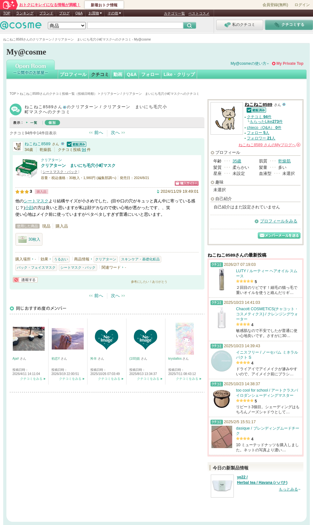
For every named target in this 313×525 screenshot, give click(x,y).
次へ (115, 132)
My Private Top (290, 63)
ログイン (302, 5)
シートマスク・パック (60, 172)
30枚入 (29, 239)
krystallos (175, 358)
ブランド (46, 13)
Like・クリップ (179, 74)
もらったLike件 (266, 121)
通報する (25, 279)
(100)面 (135, 358)
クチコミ (100, 74)
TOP (6, 13)
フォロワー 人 (261, 138)
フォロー (150, 74)
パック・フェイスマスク (36, 267)
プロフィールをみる (278, 221)
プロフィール (73, 74)
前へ (98, 132)
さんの (270, 145)
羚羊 (94, 358)
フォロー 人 (258, 133)
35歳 (237, 161)
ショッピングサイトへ (187, 183)
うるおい (61, 259)
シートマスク (36, 201)
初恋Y (56, 358)
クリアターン (51, 160)
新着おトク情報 (104, 5)
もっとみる (288, 489)
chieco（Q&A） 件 (264, 127)
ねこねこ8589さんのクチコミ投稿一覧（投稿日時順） (58, 93)
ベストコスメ (199, 13)
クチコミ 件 (259, 117)
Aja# (16, 358)
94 (84, 149)
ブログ (64, 13)
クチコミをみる (31, 378)
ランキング (25, 13)
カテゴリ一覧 (174, 13)
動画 (117, 74)
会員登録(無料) (275, 5)
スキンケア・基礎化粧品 (140, 259)
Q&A (79, 13)
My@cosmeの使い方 (248, 63)
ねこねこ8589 (37, 143)
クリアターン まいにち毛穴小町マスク (78, 165)
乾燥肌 (284, 161)
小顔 (29, 207)
